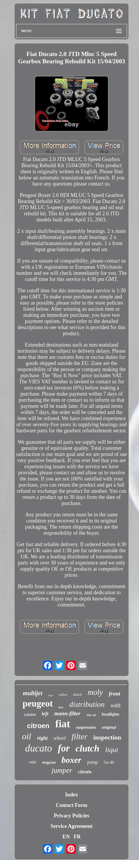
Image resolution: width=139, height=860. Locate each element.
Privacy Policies (71, 816)
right (42, 738)
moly (95, 692)
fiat (62, 724)
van (32, 762)
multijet (32, 693)
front (114, 694)
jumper (61, 770)
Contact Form (71, 805)
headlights (110, 714)
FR (77, 837)
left (45, 713)
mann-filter (67, 713)
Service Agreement (72, 826)
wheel (59, 738)
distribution (87, 704)
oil (26, 736)
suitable (30, 715)
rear (50, 695)
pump (92, 762)
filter (79, 736)
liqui (111, 750)
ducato (38, 748)
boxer (71, 760)
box (61, 707)
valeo (63, 694)
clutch (88, 748)
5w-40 (109, 762)
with (115, 705)
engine (49, 763)
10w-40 (91, 715)
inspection (107, 737)
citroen (38, 726)
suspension (86, 727)
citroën (84, 771)
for (64, 748)
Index (71, 795)
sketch (77, 695)
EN (66, 837)
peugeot (37, 703)
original (109, 727)
